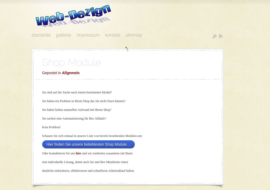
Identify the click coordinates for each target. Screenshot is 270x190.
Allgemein (71, 73)
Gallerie (63, 35)
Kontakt (112, 35)
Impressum (88, 35)
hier (78, 153)
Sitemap (134, 35)
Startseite (41, 35)
